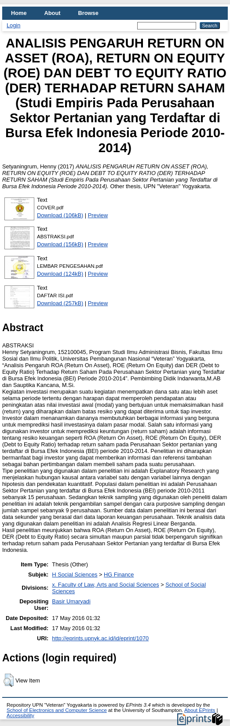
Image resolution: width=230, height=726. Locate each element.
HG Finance (119, 574)
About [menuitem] (52, 13)
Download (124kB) (60, 273)
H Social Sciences (74, 574)
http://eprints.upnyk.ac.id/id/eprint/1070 (100, 638)
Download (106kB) (60, 215)
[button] (9, 680)
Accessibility (20, 715)
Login (13, 25)
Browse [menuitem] (88, 13)
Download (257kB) (60, 303)
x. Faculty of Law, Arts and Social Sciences (105, 584)
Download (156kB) (60, 244)
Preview (98, 215)
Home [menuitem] (19, 13)
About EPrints (199, 710)
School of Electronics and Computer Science (57, 710)
